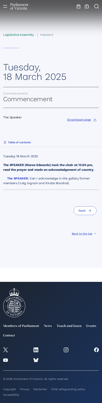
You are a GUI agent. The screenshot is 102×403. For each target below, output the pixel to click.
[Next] (85, 210)
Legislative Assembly (18, 35)
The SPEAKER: (18, 178)
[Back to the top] (84, 234)
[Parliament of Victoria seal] (14, 302)
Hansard (46, 35)
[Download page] (81, 119)
